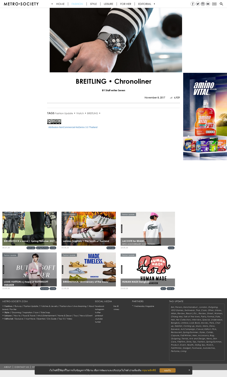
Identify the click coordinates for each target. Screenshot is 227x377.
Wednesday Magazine (144, 306)
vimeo (116, 309)
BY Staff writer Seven (113, 90)
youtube (99, 319)
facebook (99, 306)
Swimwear (189, 310)
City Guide (51, 319)
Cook (204, 310)
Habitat (178, 326)
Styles (202, 332)
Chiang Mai (176, 316)
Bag (212, 335)
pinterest (99, 315)
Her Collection (183, 319)
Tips (194, 342)
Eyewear (175, 329)
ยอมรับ (167, 370)
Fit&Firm (181, 342)
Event (183, 345)
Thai (198, 310)
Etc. (195, 313)
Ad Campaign (188, 329)
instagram (99, 309)
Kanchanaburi (190, 307)
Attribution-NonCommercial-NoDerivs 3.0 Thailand (72, 127)
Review (181, 313)
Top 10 (62, 319)
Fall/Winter (185, 335)
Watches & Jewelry (49, 306)
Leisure (108, 4)
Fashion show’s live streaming (73, 306)
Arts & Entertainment (46, 315)
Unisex (218, 310)
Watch (80, 113)
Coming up (188, 326)
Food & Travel (29, 315)
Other (211, 310)
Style (93, 4)
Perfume (175, 351)
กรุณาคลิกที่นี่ (149, 370)
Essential (41, 319)
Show (212, 326)
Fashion (77, 4)
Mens (205, 326)
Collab (52, 248)
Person (178, 307)
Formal (210, 316)
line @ (116, 306)
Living (183, 351)
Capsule (175, 335)
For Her (13, 309)
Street (210, 313)
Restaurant (176, 332)
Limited (184, 323)
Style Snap (45, 312)
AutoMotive (209, 348)
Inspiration (27, 312)
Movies (204, 323)
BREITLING (92, 113)
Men (194, 335)
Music (198, 326)
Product (175, 345)
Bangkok (175, 323)
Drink (188, 342)
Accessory (203, 335)
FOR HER (125, 4)
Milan (173, 313)
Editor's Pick (210, 329)
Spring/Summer (42, 248)
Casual (199, 329)
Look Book (194, 323)
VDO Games (177, 310)
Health (190, 345)
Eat (172, 307)
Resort (189, 313)
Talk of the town (191, 316)
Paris (211, 323)
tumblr (98, 322)
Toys (76, 315)
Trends (184, 338)
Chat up (170, 289)
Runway (18, 306)
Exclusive (19, 319)
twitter (98, 312)
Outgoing (213, 307)
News (163, 289)
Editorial (144, 4)
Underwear (216, 319)
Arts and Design (197, 338)
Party (203, 316)
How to (17, 315)
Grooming (16, 312)
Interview (196, 319)
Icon (37, 312)
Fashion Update (64, 113)
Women (218, 313)
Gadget (187, 348)
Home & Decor (65, 315)
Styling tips (200, 345)
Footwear (31, 248)
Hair (173, 319)
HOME (60, 4)
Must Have (30, 319)
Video (69, 319)
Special (206, 319)
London (203, 307)
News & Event (86, 315)
